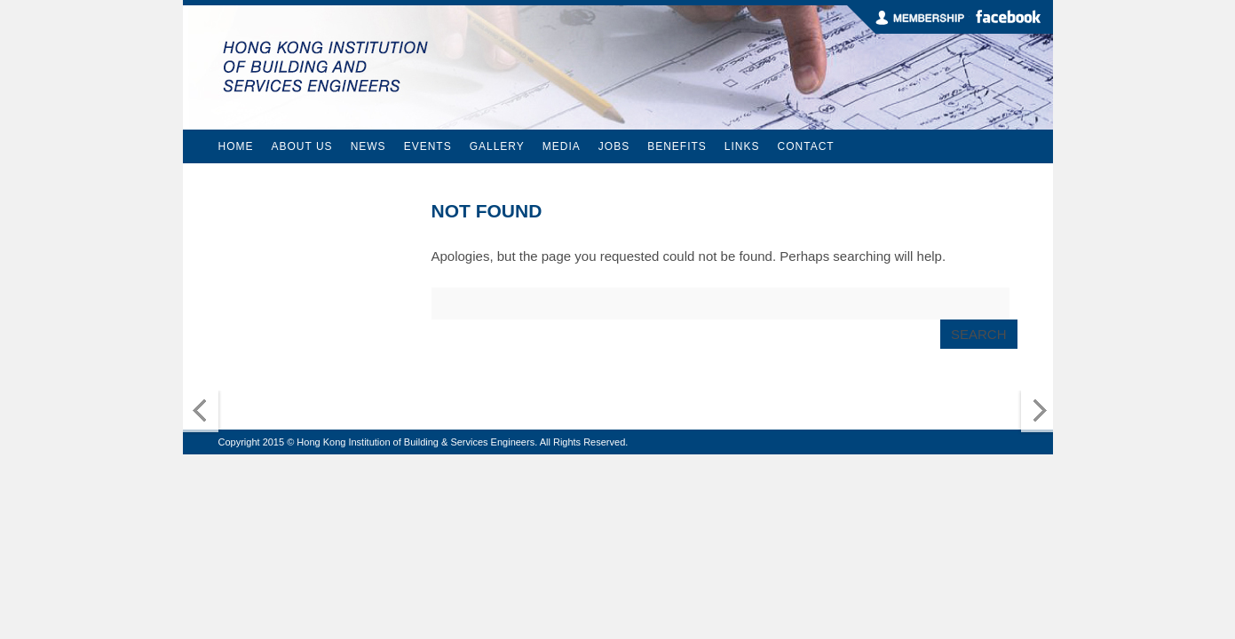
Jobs (613, 146)
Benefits (677, 146)
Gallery (497, 146)
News (368, 146)
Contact (806, 146)
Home (236, 146)
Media (561, 146)
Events (428, 146)
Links (742, 146)
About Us (302, 146)
